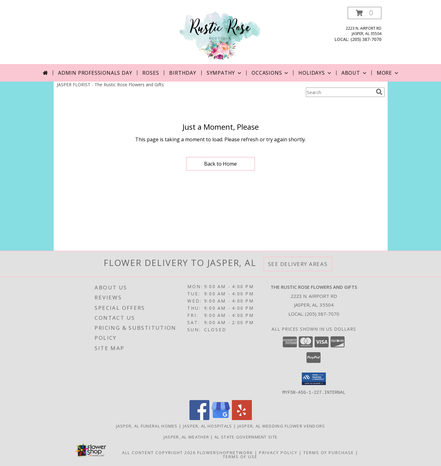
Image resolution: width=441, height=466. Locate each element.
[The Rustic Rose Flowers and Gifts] (220, 35)
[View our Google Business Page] (221, 418)
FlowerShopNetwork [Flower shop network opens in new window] (225, 452)
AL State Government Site (245, 436)
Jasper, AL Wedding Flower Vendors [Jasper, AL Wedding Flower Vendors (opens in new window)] (281, 425)
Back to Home (220, 163)
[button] (364, 13)
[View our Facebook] (199, 418)
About (354, 72)
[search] (379, 91)
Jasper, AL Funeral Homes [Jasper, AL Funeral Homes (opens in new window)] (147, 425)
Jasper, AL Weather (186, 436)
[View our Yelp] (242, 418)
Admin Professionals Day (95, 72)
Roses (150, 72)
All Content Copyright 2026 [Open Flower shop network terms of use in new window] (159, 452)
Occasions (270, 72)
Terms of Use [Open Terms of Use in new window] (240, 456)
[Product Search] (339, 92)
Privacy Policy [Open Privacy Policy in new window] (278, 452)
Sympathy (225, 72)
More (388, 72)
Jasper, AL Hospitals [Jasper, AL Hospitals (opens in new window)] (207, 425)
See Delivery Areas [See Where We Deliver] (298, 264)
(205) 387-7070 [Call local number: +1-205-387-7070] (365, 39)
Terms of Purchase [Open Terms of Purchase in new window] (328, 452)
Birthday (182, 72)
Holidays (315, 72)
